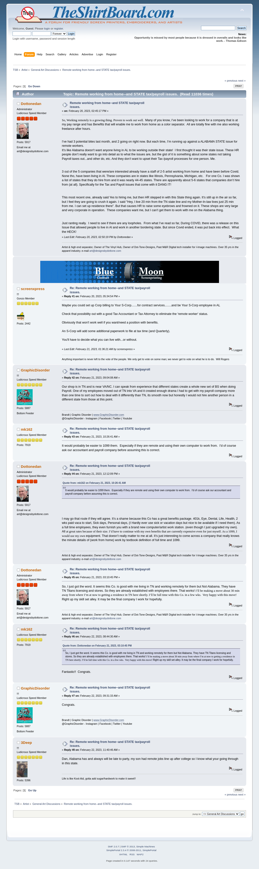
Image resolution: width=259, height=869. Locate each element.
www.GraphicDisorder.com (109, 414)
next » (242, 80)
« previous (231, 80)
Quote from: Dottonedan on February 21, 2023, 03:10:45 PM (97, 645)
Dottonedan (31, 104)
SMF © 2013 (128, 846)
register (58, 28)
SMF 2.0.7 (113, 846)
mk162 (26, 429)
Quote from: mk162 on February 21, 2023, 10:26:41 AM (94, 483)
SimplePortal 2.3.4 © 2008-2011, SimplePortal (131, 850)
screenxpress (33, 289)
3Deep (26, 742)
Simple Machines (145, 846)
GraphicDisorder (35, 370)
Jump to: (196, 814)
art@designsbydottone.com (105, 250)
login (47, 28)
